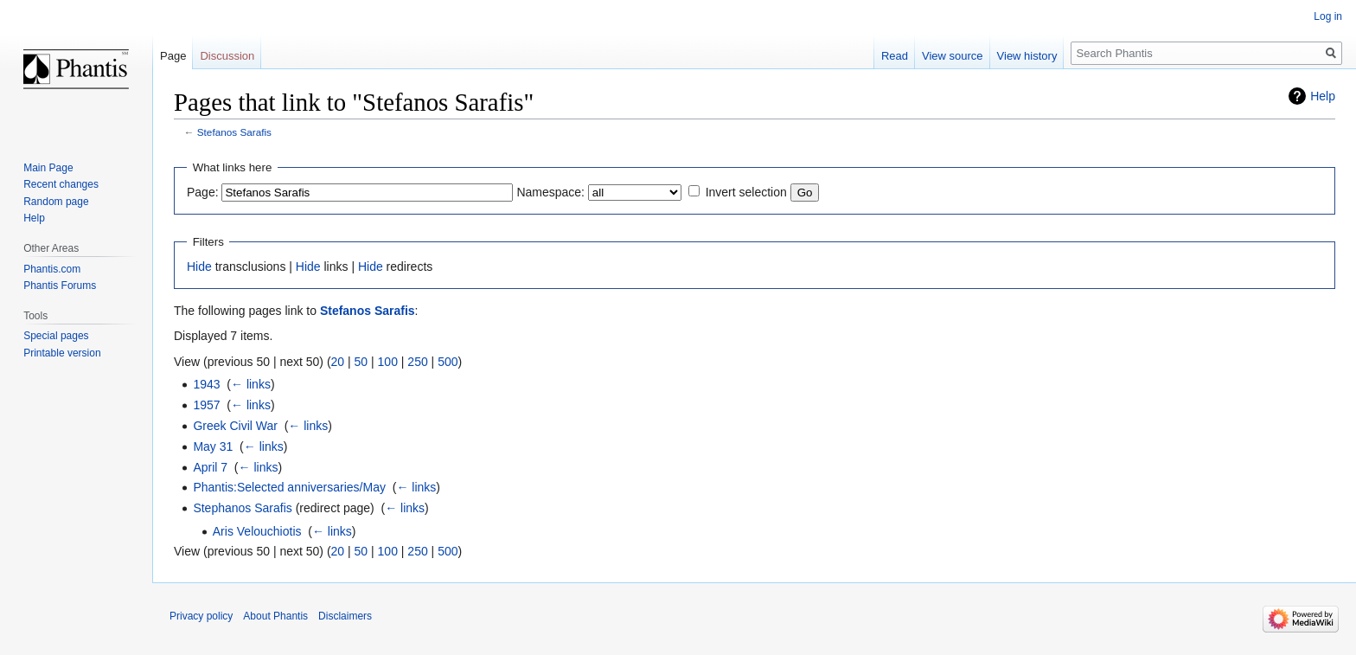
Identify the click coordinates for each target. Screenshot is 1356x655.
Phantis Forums (59, 285)
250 (417, 362)
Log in (1328, 16)
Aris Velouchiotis (257, 531)
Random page (55, 202)
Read (894, 55)
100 (388, 362)
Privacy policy (201, 616)
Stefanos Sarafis (234, 132)
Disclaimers (345, 616)
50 (361, 362)
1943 (206, 384)
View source (952, 55)
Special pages (55, 336)
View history (1027, 55)
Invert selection (746, 192)
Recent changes (61, 184)
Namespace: (550, 192)
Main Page (48, 168)
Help (1322, 96)
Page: (203, 192)
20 (338, 362)
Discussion (227, 55)
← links (251, 384)
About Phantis (275, 616)
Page (173, 55)
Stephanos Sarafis (242, 508)
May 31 (213, 446)
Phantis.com (51, 269)
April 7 (210, 467)
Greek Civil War (235, 426)
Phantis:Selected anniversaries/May (289, 487)
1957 (206, 405)
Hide (199, 266)
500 (447, 362)
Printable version (61, 353)
